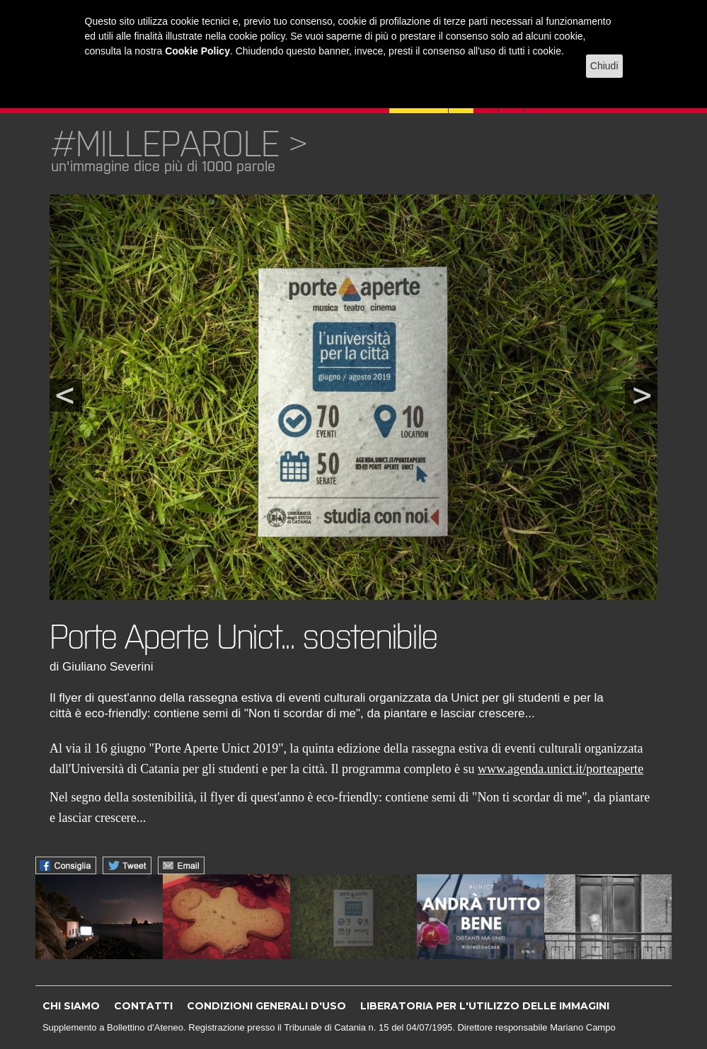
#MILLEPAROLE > (179, 144)
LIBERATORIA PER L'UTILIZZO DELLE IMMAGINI (484, 1005)
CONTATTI (143, 1005)
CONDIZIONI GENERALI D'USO (266, 1005)
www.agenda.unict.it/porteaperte (560, 769)
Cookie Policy (197, 51)
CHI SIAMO (71, 1005)
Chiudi (604, 65)
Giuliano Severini (108, 666)
